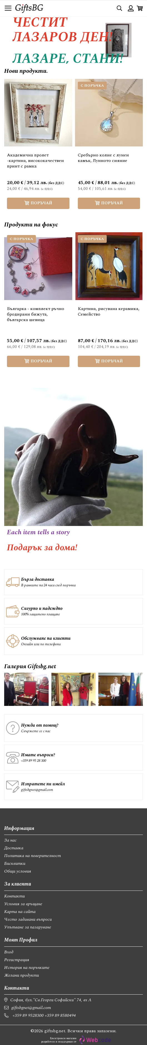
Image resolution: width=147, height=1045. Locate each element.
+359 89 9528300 (28, 1015)
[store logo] (29, 8)
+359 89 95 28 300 (33, 760)
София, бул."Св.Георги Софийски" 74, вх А (50, 1000)
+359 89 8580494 (60, 1015)
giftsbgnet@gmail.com (37, 790)
